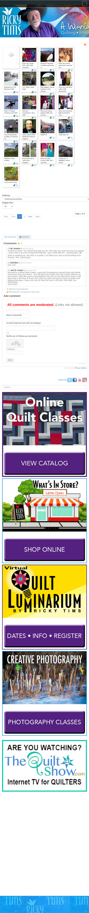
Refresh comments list (18, 289)
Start (6, 216)
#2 (9, 263)
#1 (9, 270)
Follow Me (62, 380)
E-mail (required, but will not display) (23, 323)
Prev (14, 216)
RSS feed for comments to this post (24, 292)
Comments (10, 237)
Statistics (24, 237)
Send (10, 360)
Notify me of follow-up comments (21, 336)
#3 (9, 248)
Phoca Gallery (81, 368)
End (37, 216)
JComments (82, 363)
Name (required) (13, 315)
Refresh (11, 349)
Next (30, 216)
